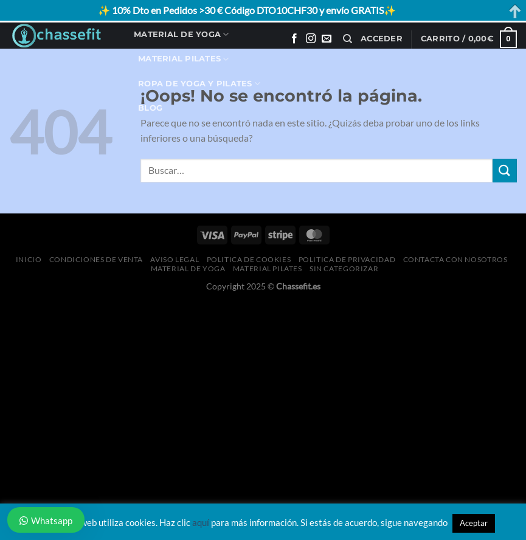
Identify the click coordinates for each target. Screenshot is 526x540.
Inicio (29, 259)
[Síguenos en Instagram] (311, 38)
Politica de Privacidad (347, 259)
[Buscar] (347, 38)
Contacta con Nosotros (455, 259)
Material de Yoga (181, 34)
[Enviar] (505, 170)
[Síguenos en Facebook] (294, 38)
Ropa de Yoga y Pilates (199, 83)
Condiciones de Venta (96, 259)
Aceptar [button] (474, 523)
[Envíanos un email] (326, 38)
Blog (150, 107)
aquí (200, 522)
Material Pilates (183, 59)
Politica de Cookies (249, 259)
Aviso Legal (174, 259)
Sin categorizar (344, 268)
